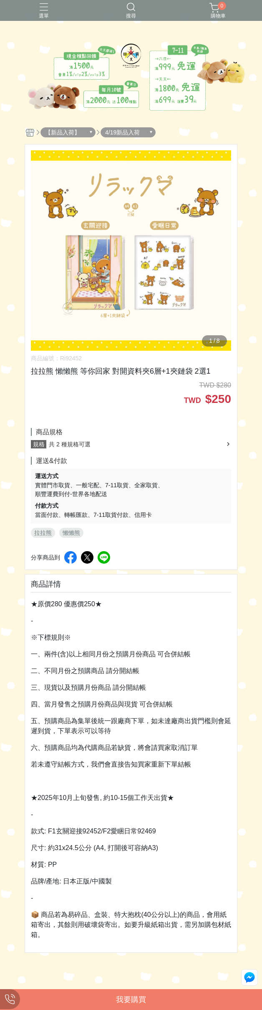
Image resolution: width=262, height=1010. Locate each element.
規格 (39, 444)
